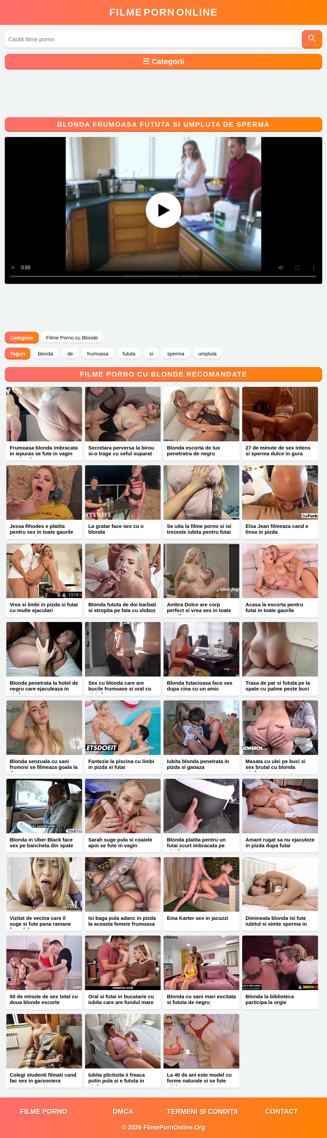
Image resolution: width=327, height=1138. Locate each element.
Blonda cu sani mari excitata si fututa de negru (201, 999)
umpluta (208, 353)
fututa (129, 353)
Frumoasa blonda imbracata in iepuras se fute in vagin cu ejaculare (44, 453)
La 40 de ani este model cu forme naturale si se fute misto (199, 1080)
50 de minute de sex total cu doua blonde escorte (44, 999)
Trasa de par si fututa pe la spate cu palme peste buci (278, 686)
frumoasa (98, 353)
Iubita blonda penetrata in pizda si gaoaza (198, 764)
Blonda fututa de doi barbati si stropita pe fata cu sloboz (122, 607)
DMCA (123, 1111)
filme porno (43, 1111)
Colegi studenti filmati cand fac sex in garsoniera (43, 1077)
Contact (281, 1111)
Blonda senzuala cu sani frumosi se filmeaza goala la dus (43, 767)
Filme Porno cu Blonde (72, 337)
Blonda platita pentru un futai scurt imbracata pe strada (196, 845)
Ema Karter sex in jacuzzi (197, 918)
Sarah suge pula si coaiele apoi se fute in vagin (120, 842)
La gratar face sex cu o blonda (116, 529)
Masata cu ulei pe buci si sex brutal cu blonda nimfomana (276, 767)
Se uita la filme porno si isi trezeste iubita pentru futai (199, 529)
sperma (175, 353)
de (70, 353)
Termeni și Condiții (202, 1111)
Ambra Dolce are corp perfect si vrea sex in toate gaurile (199, 610)
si (151, 353)
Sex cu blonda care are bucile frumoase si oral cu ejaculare (119, 688)
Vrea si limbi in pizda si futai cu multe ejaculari (44, 607)
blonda (45, 353)
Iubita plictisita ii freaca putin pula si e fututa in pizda (116, 1080)
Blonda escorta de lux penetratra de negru (193, 450)
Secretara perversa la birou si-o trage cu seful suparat (121, 450)
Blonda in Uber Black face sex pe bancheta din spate (41, 842)
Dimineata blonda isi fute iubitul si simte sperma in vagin (276, 923)
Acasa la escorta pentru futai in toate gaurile (274, 607)
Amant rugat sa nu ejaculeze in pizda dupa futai (280, 842)
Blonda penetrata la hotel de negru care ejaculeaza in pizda (44, 688)
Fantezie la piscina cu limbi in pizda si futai (121, 764)
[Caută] (312, 39)
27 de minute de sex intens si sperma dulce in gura (278, 450)
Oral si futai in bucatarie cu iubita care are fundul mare (121, 999)
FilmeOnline (163, 12)
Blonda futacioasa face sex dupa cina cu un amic (200, 686)
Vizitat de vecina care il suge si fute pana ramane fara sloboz (40, 923)
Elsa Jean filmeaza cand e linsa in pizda (277, 529)
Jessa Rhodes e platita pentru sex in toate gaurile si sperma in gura (41, 532)
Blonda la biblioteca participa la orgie (270, 999)
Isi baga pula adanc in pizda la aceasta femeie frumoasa (122, 921)
